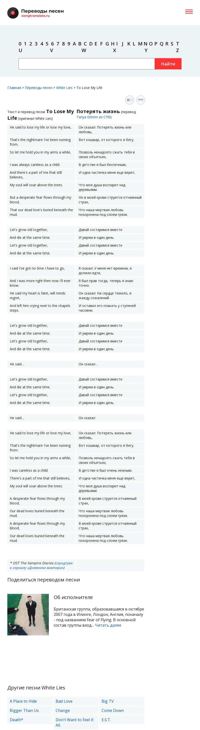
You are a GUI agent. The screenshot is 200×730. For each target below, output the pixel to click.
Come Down (113, 710)
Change (63, 710)
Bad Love (64, 701)
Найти (168, 64)
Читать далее (108, 625)
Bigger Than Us (24, 710)
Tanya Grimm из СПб (93, 117)
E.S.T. (106, 719)
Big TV (108, 701)
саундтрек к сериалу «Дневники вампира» (41, 565)
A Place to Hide (23, 701)
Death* (16, 719)
